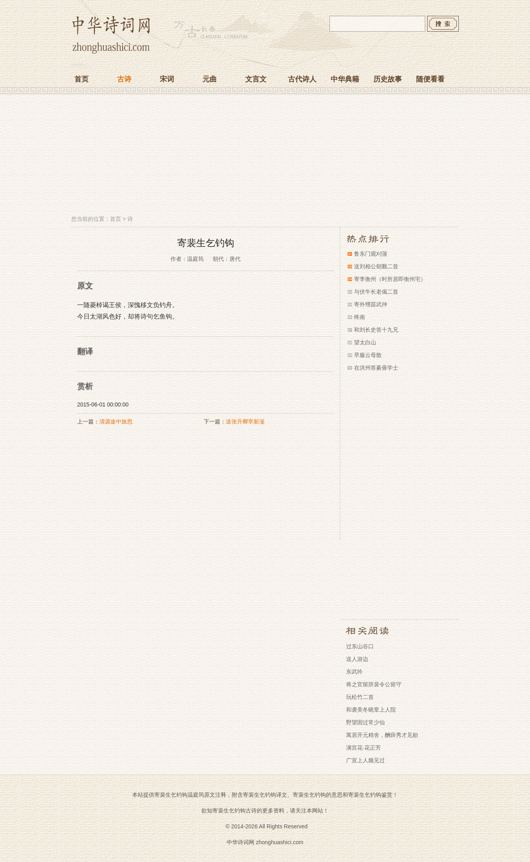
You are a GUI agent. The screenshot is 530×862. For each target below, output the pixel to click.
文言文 (256, 79)
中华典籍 (345, 79)
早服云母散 (368, 355)
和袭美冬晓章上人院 (371, 709)
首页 (81, 79)
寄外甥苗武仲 (370, 304)
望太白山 (365, 342)
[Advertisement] (265, 155)
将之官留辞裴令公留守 (373, 684)
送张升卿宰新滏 (245, 421)
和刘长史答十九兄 (376, 330)
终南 (359, 317)
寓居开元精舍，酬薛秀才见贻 (382, 735)
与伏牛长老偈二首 (376, 292)
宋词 (167, 79)
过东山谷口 (360, 646)
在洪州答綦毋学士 (376, 368)
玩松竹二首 (360, 697)
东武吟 (354, 671)
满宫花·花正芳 (363, 747)
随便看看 (430, 79)
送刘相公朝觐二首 (376, 266)
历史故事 (387, 79)
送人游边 (357, 659)
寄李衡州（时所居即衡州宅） (390, 279)
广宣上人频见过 (365, 760)
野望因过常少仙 (365, 722)
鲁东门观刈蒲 (370, 254)
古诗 (124, 79)
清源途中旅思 (115, 421)
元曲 (210, 79)
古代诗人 (302, 79)
